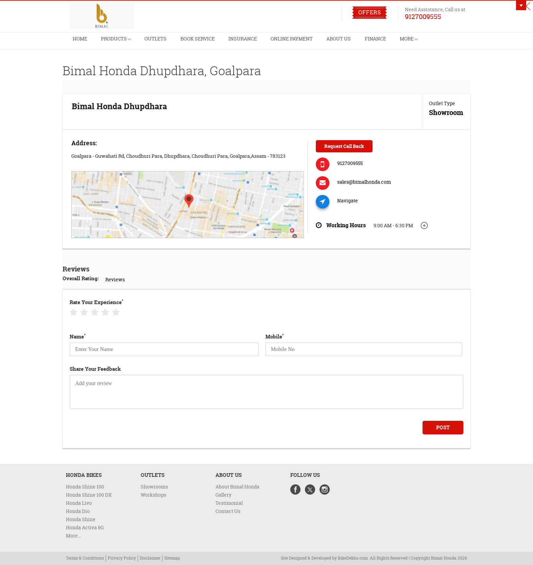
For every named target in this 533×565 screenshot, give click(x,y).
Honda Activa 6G (85, 527)
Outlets (162, 43)
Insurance (255, 43)
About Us (357, 43)
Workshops (153, 495)
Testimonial (229, 503)
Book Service (206, 43)
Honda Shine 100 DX (89, 495)
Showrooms (154, 486)
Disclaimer (150, 558)
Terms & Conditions (85, 558)
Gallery (223, 495)
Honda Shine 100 (85, 486)
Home (81, 43)
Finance (396, 43)
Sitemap (172, 558)
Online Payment (307, 43)
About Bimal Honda (237, 486)
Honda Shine (81, 519)
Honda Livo (79, 503)
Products (119, 40)
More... (73, 535)
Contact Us (228, 511)
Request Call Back (344, 146)
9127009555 (423, 16)
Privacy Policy (122, 558)
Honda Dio (78, 511)
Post (443, 427)
